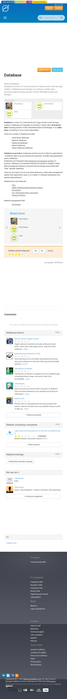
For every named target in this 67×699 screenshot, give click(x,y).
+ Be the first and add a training (20, 461)
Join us (58, 8)
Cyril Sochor (19, 487)
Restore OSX (19, 398)
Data (13, 185)
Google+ (52, 681)
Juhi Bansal (19, 478)
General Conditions (37, 650)
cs (59, 5)
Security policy (35, 665)
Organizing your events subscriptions (39, 595)
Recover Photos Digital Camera (26, 339)
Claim (32, 659)
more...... (27, 349)
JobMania (32, 2)
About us (33, 606)
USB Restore (19, 384)
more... (58, 332)
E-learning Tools (36, 588)
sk (62, 5)
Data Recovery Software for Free (27, 354)
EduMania (26, 2)
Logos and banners (37, 609)
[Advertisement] (34, 42)
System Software (18, 195)
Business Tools (36, 585)
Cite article (57, 70)
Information (16, 190)
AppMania (20, 2)
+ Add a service (33, 445)
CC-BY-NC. (57, 684)
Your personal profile (38, 562)
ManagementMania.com (32, 679)
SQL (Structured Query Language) (25, 193)
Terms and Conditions (38, 656)
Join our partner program (36, 636)
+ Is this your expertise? (33, 496)
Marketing (34, 629)
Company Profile (36, 582)
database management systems (41, 161)
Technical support (37, 632)
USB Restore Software (23, 369)
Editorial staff (35, 626)
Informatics (16, 204)
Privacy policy (35, 662)
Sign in (49, 8)
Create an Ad (11, 543)
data (39, 122)
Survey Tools (35, 591)
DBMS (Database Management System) (27, 188)
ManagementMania (10, 2)
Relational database (19, 143)
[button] (5, 226)
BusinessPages (40, 2)
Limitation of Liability (38, 653)
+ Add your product (33, 415)
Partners (33, 641)
